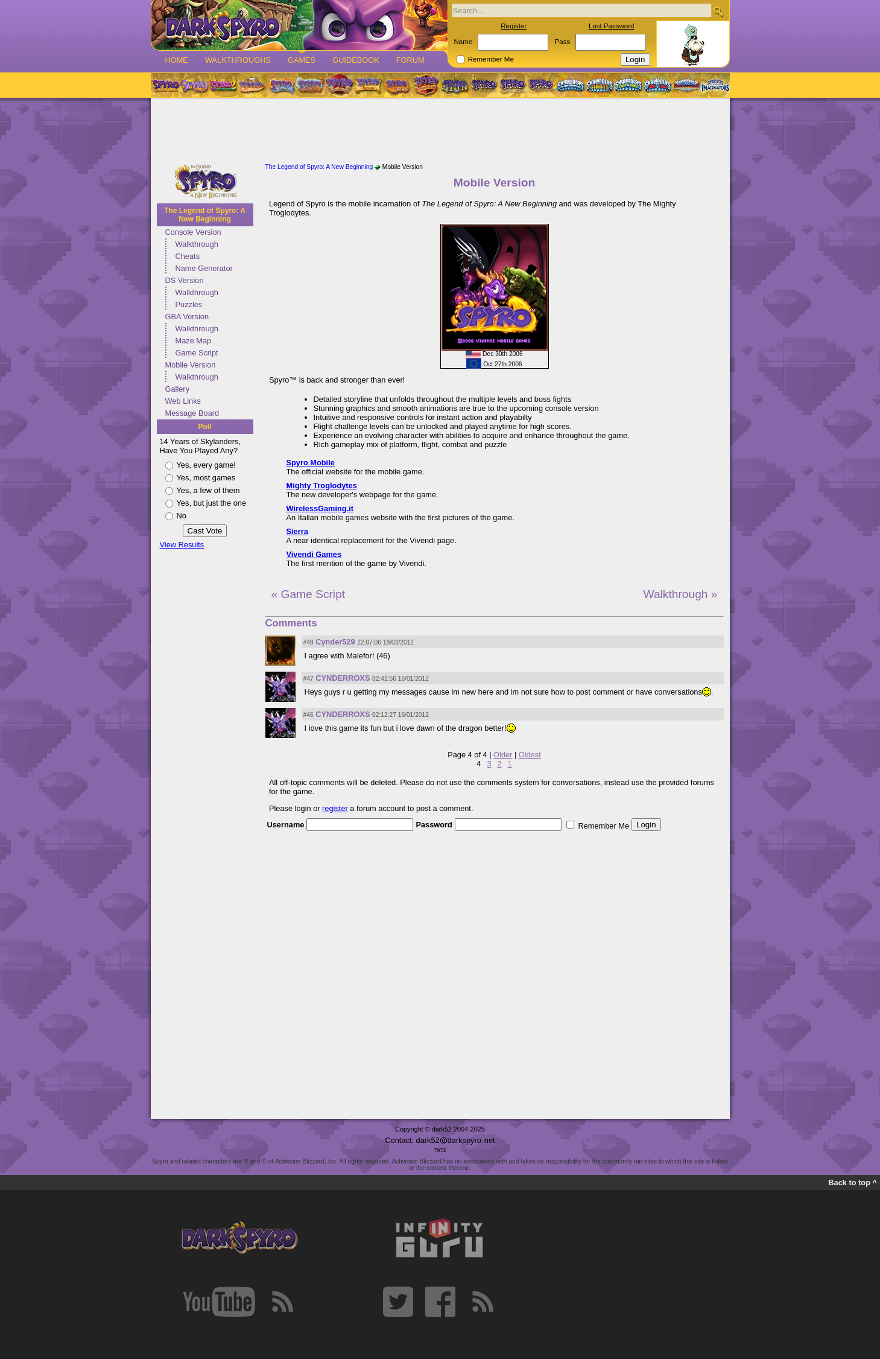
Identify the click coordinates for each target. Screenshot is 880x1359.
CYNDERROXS (342, 678)
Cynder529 (335, 641)
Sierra (297, 531)
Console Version (193, 232)
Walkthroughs (238, 60)
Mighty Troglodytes (321, 485)
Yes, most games (206, 477)
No (181, 515)
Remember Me (491, 59)
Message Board (192, 413)
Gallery (177, 388)
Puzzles (189, 304)
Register (514, 26)
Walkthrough (197, 244)
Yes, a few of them (208, 490)
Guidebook (355, 60)
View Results (182, 544)
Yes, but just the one (212, 503)
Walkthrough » (680, 594)
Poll (204, 426)
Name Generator (204, 268)
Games (301, 60)
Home (176, 60)
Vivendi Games (314, 554)
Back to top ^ (852, 1182)
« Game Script (308, 594)
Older (502, 754)
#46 (308, 714)
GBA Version (187, 316)
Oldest (530, 754)
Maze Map (194, 340)
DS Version (184, 280)
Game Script (197, 352)
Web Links (183, 401)
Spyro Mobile (310, 462)
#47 (308, 678)
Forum (410, 60)
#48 (308, 642)
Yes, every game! (206, 464)
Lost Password (612, 26)
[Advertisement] (440, 131)
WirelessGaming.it (320, 508)
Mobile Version (190, 364)
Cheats (188, 256)
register (335, 808)
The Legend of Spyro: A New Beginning (204, 214)
